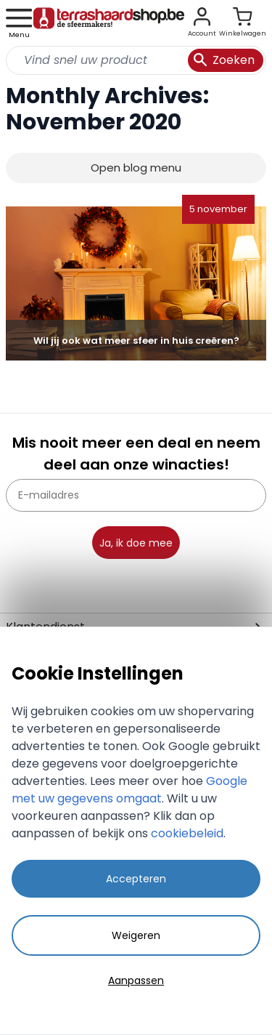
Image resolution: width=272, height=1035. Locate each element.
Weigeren (136, 935)
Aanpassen (136, 980)
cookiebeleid (187, 833)
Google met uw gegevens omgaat (129, 790)
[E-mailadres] (136, 495)
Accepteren (136, 878)
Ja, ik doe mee (136, 543)
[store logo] (108, 23)
